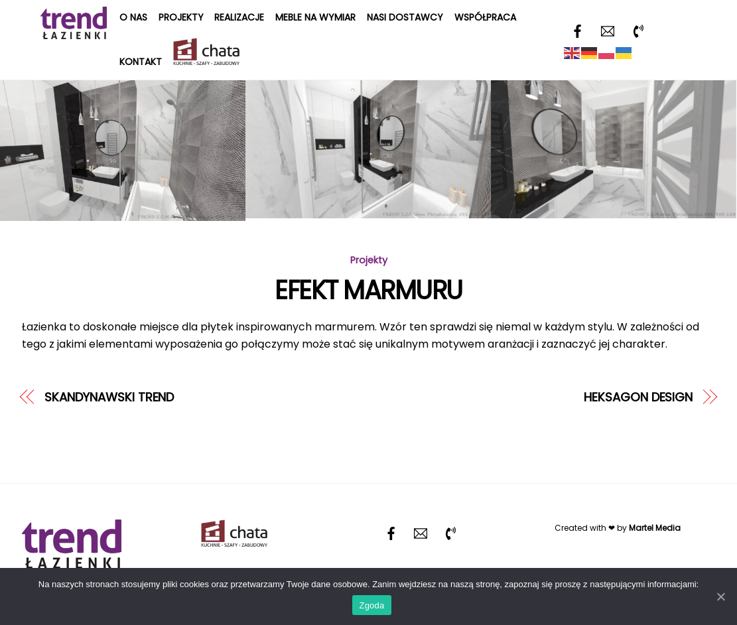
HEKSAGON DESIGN (638, 397)
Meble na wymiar (315, 17)
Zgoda (371, 605)
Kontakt (140, 61)
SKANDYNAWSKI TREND (109, 397)
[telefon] (638, 30)
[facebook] (577, 30)
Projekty (181, 17)
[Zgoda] (720, 596)
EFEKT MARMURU (368, 290)
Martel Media (655, 527)
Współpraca (485, 17)
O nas (133, 17)
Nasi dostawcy (405, 17)
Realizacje (239, 17)
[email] (607, 30)
